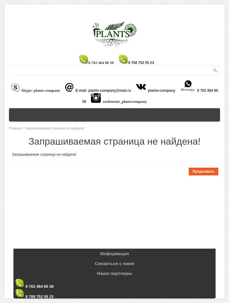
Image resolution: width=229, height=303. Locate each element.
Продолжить (203, 171)
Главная (15, 128)
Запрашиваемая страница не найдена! (54, 128)
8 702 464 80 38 (34, 281)
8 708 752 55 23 (34, 291)
